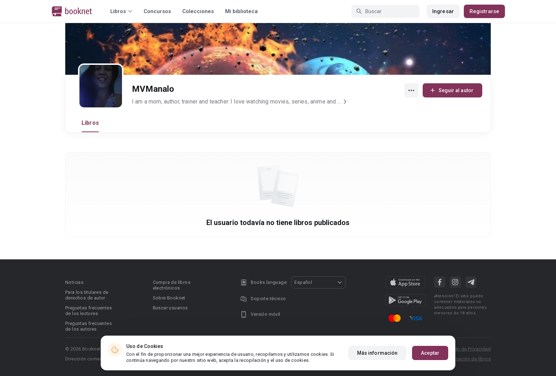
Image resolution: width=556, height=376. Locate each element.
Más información (377, 354)
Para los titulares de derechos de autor (86, 295)
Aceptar (430, 354)
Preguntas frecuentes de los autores (88, 326)
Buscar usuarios (170, 307)
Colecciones (198, 11)
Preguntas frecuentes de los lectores (88, 310)
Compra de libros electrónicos (171, 285)
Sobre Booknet (169, 298)
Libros (90, 122)
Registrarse (484, 11)
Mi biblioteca (241, 11)
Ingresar (443, 11)
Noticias (74, 282)
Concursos (157, 11)
